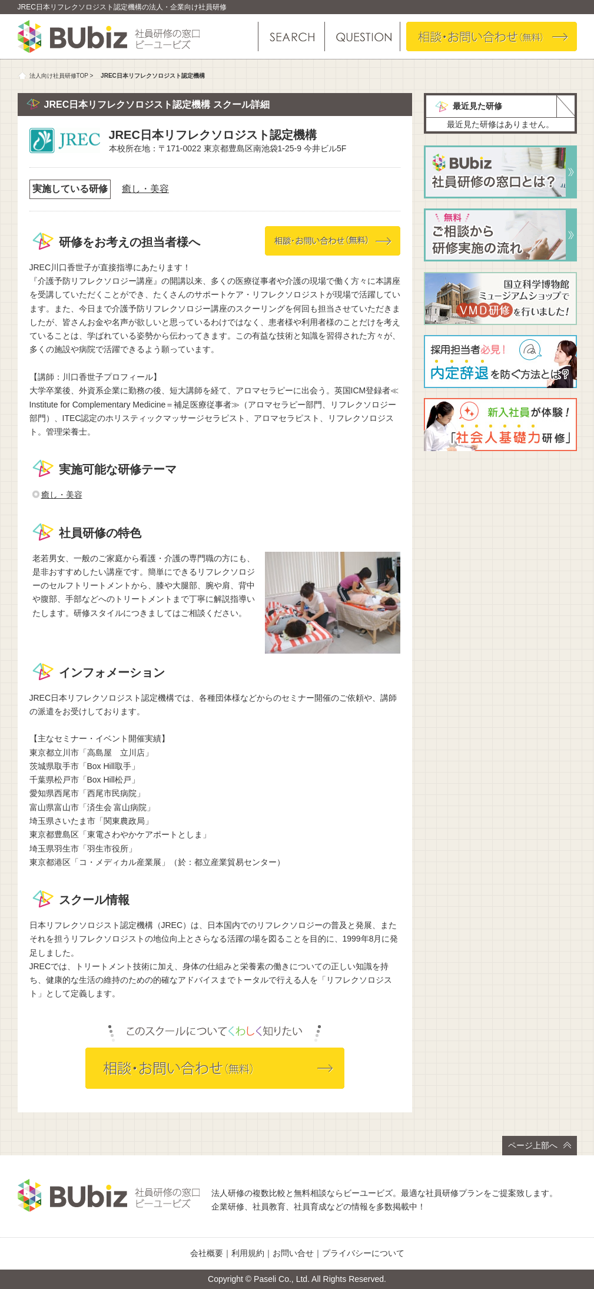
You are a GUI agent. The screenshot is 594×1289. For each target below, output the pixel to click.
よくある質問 (362, 36)
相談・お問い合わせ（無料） (491, 36)
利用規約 (247, 1253)
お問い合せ (293, 1253)
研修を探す (291, 36)
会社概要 (206, 1253)
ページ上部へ (539, 1145)
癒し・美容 (145, 189)
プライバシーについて (363, 1253)
